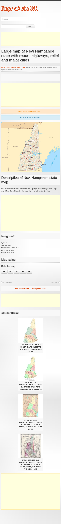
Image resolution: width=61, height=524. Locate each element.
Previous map (7, 282)
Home (3, 67)
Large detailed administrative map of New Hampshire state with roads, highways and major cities (30, 424)
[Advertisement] (30, 39)
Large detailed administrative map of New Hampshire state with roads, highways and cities (30, 386)
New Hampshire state (18, 67)
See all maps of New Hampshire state (30, 289)
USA (7, 67)
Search (30, 26)
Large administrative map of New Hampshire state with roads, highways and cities (30, 348)
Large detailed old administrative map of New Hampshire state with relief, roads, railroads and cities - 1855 (30, 464)
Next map (55, 282)
